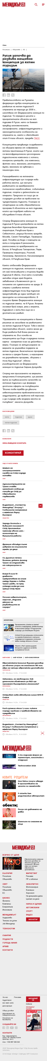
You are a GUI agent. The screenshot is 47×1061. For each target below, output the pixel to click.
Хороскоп (30, 893)
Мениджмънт (9, 915)
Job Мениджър (9, 924)
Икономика (7, 910)
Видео (29, 915)
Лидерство (7, 918)
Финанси (6, 901)
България (7, 873)
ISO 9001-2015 (8, 1003)
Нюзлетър (32, 919)
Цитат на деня (32, 899)
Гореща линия (10, 943)
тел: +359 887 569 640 (11, 1042)
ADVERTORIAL (8, 620)
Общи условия (8, 1010)
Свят (4, 45)
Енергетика (8, 907)
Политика (7, 876)
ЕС (4, 893)
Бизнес (6, 898)
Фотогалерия (32, 887)
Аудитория (7, 1000)
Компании (7, 904)
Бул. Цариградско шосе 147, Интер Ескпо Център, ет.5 (12, 1037)
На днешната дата (34, 896)
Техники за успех (10, 921)
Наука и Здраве (34, 904)
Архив (6, 946)
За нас (5, 997)
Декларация (7, 1006)
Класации (30, 890)
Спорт (29, 911)
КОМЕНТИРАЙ (13, 453)
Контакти (8, 950)
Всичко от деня (11, 855)
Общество (7, 879)
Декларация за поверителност (9, 1014)
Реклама (29, 876)
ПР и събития (32, 879)
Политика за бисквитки (8, 1018)
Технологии (9, 928)
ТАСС (37, 138)
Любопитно (32, 884)
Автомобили (32, 907)
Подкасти (8, 939)
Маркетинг (31, 873)
